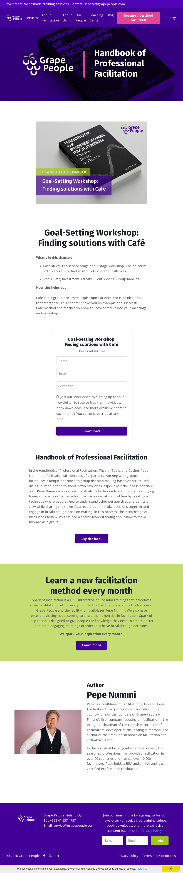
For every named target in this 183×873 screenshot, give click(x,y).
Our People (80, 17)
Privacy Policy (151, 830)
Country (170, 18)
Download (91, 431)
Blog (110, 15)
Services (31, 18)
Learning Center (96, 17)
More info (142, 868)
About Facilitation (50, 17)
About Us (67, 17)
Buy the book (91, 539)
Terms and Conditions (159, 855)
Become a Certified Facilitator (138, 18)
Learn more (91, 645)
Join (160, 840)
